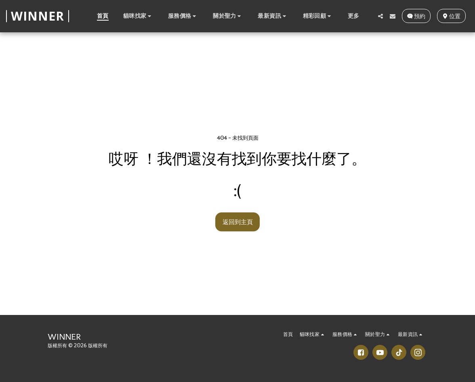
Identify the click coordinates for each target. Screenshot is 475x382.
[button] (138, 16)
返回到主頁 (238, 222)
